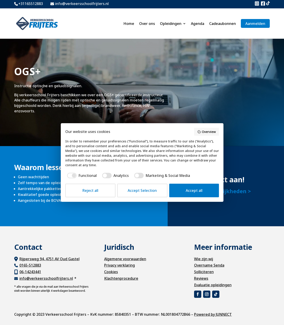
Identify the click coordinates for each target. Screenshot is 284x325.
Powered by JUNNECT (213, 314)
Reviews (201, 278)
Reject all (90, 190)
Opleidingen (170, 23)
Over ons (147, 23)
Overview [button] (206, 132)
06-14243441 (30, 271)
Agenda (197, 23)
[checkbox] (81, 175)
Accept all (194, 190)
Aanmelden (255, 23)
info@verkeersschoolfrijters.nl (46, 278)
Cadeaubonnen (222, 23)
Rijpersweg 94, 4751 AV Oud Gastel (49, 258)
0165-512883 (30, 265)
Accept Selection (142, 190)
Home (128, 23)
